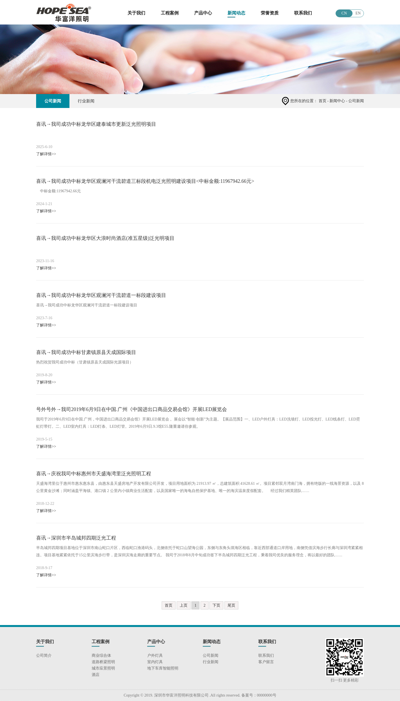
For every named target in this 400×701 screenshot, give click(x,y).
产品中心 (203, 13)
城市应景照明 (103, 668)
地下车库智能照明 (162, 668)
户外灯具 (155, 655)
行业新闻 (86, 101)
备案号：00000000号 (258, 695)
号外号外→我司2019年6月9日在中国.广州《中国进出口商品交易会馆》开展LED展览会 (131, 409)
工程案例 (170, 13)
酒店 (95, 675)
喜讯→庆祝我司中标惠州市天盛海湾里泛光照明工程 (93, 473)
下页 (216, 605)
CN (344, 13)
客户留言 (266, 662)
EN (358, 13)
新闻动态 (236, 13)
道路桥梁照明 (103, 662)
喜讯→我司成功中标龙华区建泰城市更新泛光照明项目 (96, 124)
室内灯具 (155, 662)
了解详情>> (46, 154)
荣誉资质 (270, 13)
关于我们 (136, 13)
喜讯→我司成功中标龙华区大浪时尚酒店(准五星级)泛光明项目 (105, 238)
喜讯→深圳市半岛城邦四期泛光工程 (76, 538)
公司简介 (44, 655)
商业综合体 (101, 655)
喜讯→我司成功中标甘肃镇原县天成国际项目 (86, 352)
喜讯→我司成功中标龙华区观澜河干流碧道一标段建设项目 (101, 295)
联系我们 (303, 13)
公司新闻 (52, 101)
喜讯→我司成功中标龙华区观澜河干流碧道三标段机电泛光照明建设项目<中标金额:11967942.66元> (145, 181)
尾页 (231, 605)
